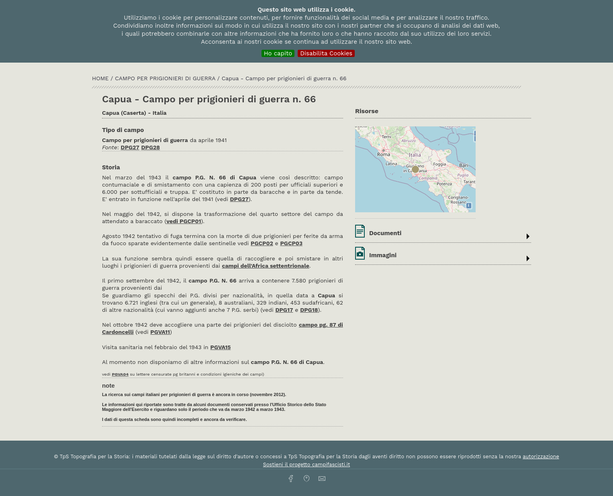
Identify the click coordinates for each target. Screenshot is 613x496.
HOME (101, 78)
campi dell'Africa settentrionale (265, 265)
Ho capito (278, 53)
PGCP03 (291, 243)
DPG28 (150, 147)
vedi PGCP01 (183, 221)
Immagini (382, 255)
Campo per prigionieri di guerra (166, 78)
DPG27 (130, 147)
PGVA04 (120, 374)
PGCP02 (262, 243)
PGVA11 (160, 332)
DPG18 (309, 310)
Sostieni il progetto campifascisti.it (306, 464)
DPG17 (284, 310)
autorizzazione (541, 456)
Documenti (385, 233)
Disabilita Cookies (326, 53)
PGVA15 (220, 347)
